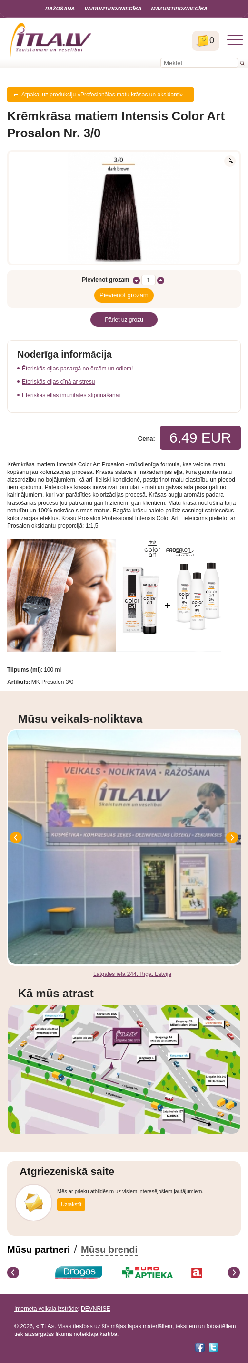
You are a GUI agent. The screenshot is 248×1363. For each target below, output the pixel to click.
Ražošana (60, 8)
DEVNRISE (95, 1309)
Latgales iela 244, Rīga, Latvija (132, 974)
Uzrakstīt (71, 1204)
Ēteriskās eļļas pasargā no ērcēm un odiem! (77, 368)
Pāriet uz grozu (124, 319)
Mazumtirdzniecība (179, 8)
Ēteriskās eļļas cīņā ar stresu (58, 382)
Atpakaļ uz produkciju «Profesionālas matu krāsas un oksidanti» (102, 94)
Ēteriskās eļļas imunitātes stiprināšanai (71, 395)
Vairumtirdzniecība (112, 8)
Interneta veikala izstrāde (46, 1309)
